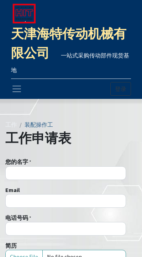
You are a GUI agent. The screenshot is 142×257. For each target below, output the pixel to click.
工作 (11, 124)
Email (12, 189)
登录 (120, 88)
